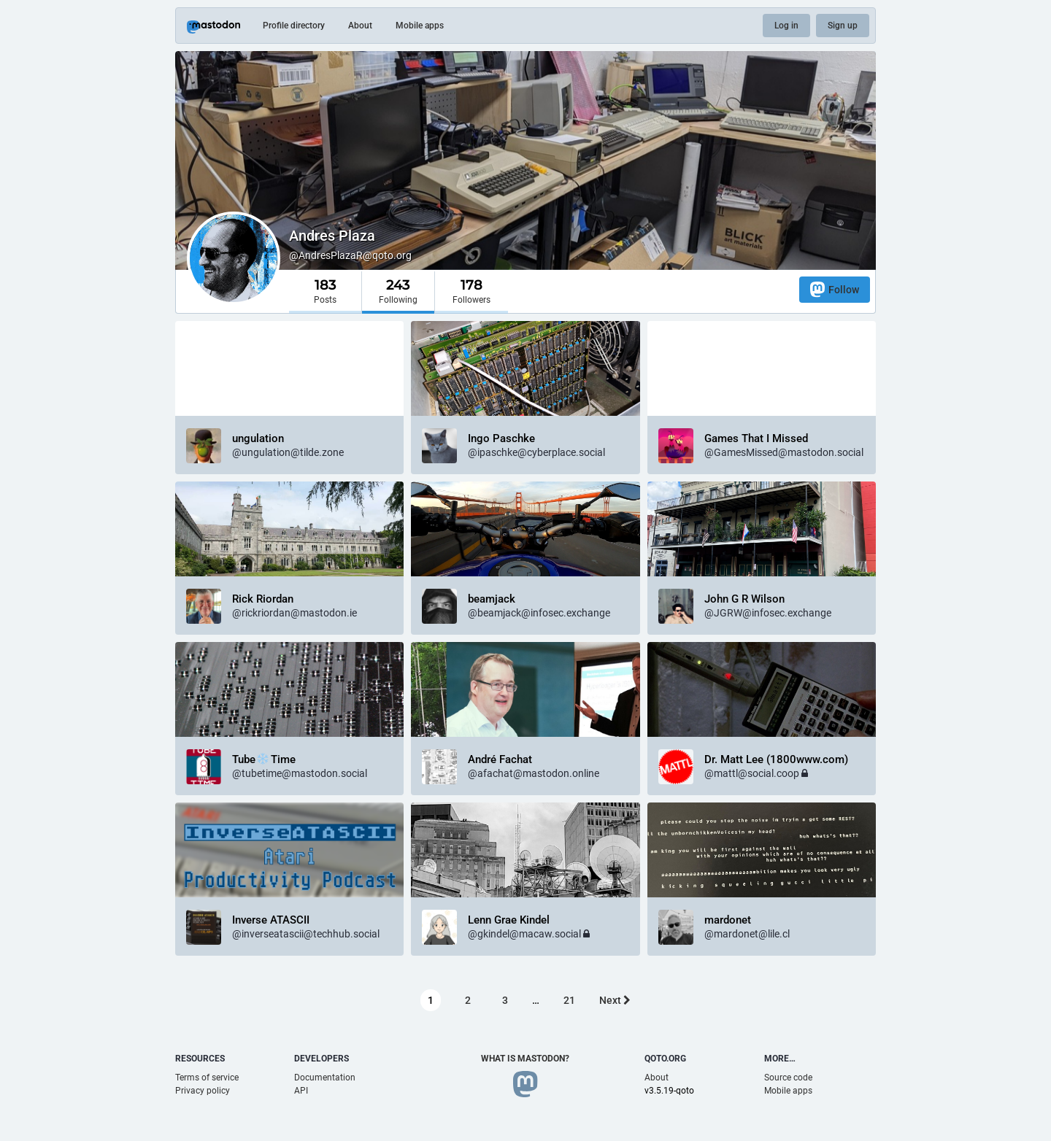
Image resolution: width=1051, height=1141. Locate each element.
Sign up (843, 25)
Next (615, 1000)
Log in (786, 25)
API (301, 1091)
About (360, 25)
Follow (834, 289)
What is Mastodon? (525, 1058)
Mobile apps (420, 25)
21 (569, 1000)
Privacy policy (202, 1091)
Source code (788, 1077)
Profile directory (294, 25)
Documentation (324, 1077)
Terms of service (207, 1077)
